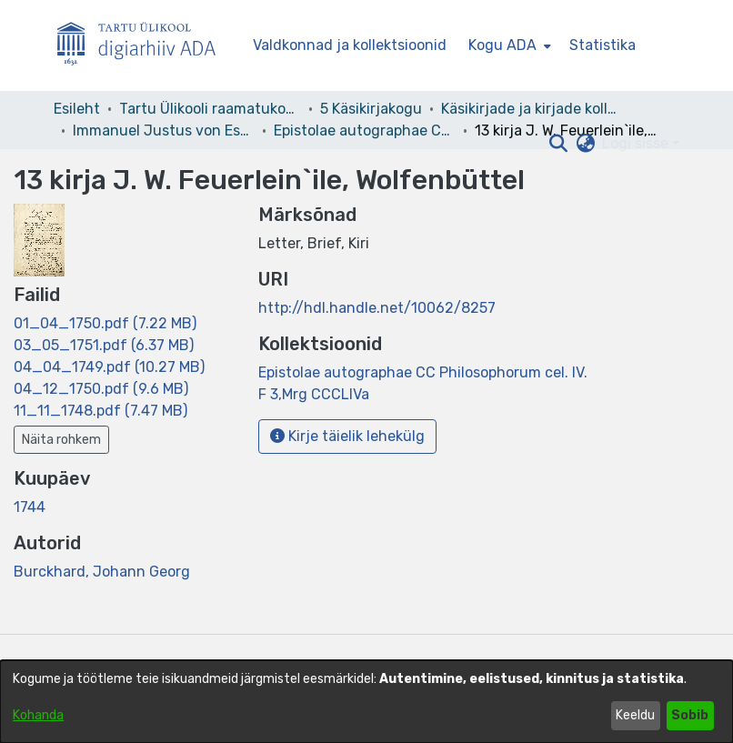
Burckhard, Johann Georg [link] (102, 571)
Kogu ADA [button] (502, 45)
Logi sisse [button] (637, 143)
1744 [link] (29, 507)
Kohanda (38, 715)
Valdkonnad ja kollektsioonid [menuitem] (350, 45)
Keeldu (635, 715)
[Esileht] (144, 46)
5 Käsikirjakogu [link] (371, 108)
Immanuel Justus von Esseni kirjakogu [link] (164, 130)
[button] (558, 144)
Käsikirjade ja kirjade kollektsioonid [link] (532, 108)
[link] (105, 323)
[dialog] (366, 701)
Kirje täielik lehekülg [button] (347, 436)
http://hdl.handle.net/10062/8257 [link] (377, 307)
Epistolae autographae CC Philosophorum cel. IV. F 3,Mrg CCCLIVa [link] (365, 130)
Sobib (689, 715)
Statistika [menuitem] (602, 45)
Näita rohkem (61, 439)
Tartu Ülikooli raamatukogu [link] (210, 108)
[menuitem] (508, 45)
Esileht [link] (77, 108)
